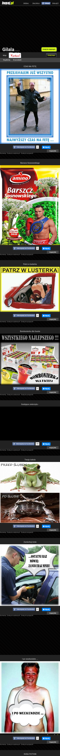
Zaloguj (36, 3)
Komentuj (3, 153)
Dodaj (26, 3)
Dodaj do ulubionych (13, 153)
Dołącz (55, 3)
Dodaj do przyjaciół (27, 153)
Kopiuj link (52, 151)
